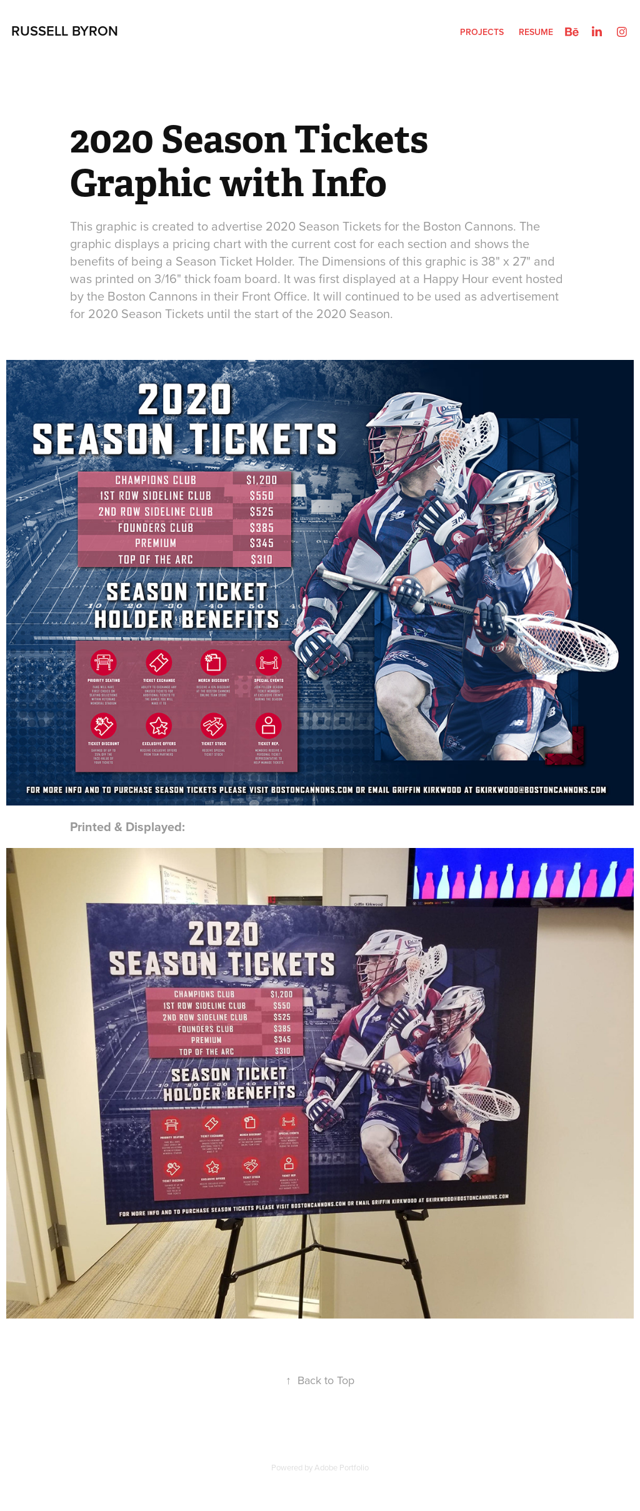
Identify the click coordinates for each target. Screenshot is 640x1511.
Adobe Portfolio (341, 1467)
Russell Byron (64, 31)
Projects (482, 32)
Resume (536, 32)
